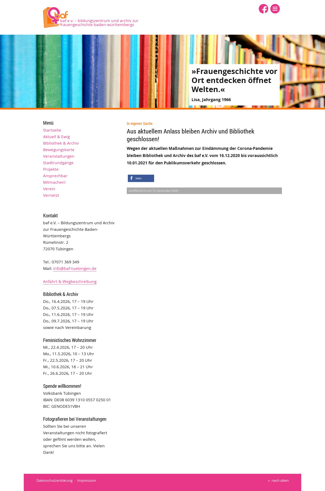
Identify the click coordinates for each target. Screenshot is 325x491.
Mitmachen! (54, 182)
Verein (49, 188)
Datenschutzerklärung (54, 480)
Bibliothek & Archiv (61, 143)
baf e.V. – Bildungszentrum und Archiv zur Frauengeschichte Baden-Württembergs (99, 22)
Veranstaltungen (58, 156)
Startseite (52, 130)
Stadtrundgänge (58, 162)
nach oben (280, 480)
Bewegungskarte (58, 149)
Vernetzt (51, 195)
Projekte (51, 169)
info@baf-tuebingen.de (74, 268)
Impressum (86, 480)
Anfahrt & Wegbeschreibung (69, 281)
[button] (275, 8)
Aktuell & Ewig (56, 136)
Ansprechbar (55, 175)
